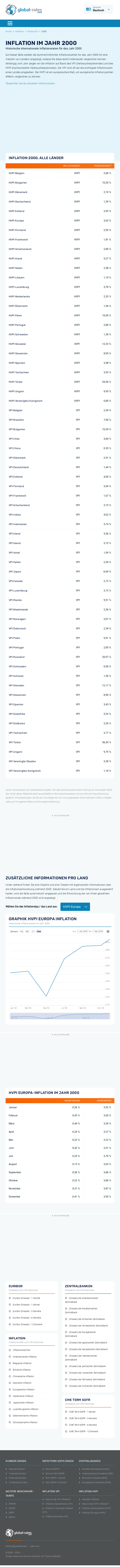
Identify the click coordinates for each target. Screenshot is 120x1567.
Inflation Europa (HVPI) (92, 1512)
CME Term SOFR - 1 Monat (80, 1412)
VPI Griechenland (19, 505)
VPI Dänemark (17, 457)
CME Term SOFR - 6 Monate (81, 1425)
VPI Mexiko (15, 600)
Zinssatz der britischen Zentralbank (85, 1319)
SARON (11, 1503)
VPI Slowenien (17, 694)
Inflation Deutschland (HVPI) (95, 1508)
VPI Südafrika (17, 713)
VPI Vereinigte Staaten (22, 761)
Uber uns (34, 1546)
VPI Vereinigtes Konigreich (25, 770)
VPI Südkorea (17, 723)
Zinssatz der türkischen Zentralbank (85, 1386)
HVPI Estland (16, 211)
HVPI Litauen (16, 277)
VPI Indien (15, 514)
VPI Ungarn (15, 751)
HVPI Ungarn (16, 391)
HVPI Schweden (18, 334)
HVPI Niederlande (19, 296)
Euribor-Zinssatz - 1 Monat (24, 1304)
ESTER (10, 1508)
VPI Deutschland (19, 467)
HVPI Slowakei (17, 343)
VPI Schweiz (16, 675)
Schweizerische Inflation (23, 1422)
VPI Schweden (17, 666)
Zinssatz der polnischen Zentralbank (85, 1366)
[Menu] (10, 23)
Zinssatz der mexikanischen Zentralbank (81, 1358)
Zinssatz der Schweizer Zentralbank (85, 1379)
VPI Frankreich (17, 495)
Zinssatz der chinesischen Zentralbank (86, 1325)
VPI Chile (14, 438)
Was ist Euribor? (15, 1469)
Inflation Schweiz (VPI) (55, 1516)
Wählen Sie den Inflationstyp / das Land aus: (31, 906)
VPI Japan (15, 571)
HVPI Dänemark (18, 192)
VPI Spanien (16, 704)
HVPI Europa (16, 220)
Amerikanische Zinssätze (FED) (96, 1473)
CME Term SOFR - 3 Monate (81, 1418)
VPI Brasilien (16, 419)
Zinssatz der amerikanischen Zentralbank (81, 1300)
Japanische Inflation (21, 1402)
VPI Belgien (16, 410)
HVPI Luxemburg (19, 287)
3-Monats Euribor (16, 1478)
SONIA (10, 1517)
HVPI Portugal (17, 324)
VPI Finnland (16, 486)
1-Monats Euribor (16, 1473)
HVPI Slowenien (18, 353)
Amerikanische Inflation (23, 1356)
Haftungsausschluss (16, 1546)
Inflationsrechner (19, 1350)
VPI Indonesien (18, 524)
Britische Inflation (20, 1370)
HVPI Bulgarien (18, 182)
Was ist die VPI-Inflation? (56, 1499)
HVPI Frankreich (18, 239)
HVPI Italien (16, 268)
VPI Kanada (15, 581)
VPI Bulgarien (17, 429)
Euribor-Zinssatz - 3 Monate (25, 1311)
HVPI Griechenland (20, 249)
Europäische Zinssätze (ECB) (95, 1482)
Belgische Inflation (20, 1363)
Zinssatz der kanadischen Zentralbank (86, 1349)
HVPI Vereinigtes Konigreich (26, 400)
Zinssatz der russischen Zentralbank (85, 1373)
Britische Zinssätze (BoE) (93, 1478)
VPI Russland (17, 657)
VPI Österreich (17, 628)
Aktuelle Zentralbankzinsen (94, 1469)
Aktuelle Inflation (89, 1499)
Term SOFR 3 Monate (54, 1482)
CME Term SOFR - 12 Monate (81, 1431)
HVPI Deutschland (20, 201)
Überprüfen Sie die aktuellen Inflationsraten (30, 83)
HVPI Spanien (17, 362)
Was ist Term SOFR (53, 1473)
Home (9, 31)
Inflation (19, 31)
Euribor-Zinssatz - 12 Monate (25, 1324)
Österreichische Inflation (23, 1415)
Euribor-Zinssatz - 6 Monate (25, 1317)
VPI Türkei (15, 742)
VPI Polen (14, 638)
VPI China (14, 448)
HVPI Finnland (17, 230)
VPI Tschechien (18, 732)
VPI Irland (14, 533)
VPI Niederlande (18, 609)
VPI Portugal (16, 647)
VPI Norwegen (17, 619)
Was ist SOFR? (51, 1469)
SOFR (10, 1512)
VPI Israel (14, 552)
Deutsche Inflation (20, 1383)
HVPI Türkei (15, 381)
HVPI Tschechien (19, 372)
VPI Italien (15, 562)
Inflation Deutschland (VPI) (57, 1504)
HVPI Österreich (18, 306)
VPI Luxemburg (18, 590)
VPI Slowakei (16, 685)
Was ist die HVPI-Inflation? (94, 1504)
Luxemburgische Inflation (24, 1409)
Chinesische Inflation (21, 1376)
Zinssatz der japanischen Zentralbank (86, 1342)
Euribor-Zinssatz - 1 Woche (24, 1298)
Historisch (33, 31)
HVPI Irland (15, 258)
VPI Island (15, 543)
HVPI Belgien (16, 173)
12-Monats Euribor (17, 1482)
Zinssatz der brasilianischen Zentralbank (81, 1310)
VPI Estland (16, 476)
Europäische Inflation (22, 1389)
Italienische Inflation (21, 1396)
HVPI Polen (15, 315)
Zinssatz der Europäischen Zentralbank (80, 1334)
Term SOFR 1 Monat (53, 1478)
